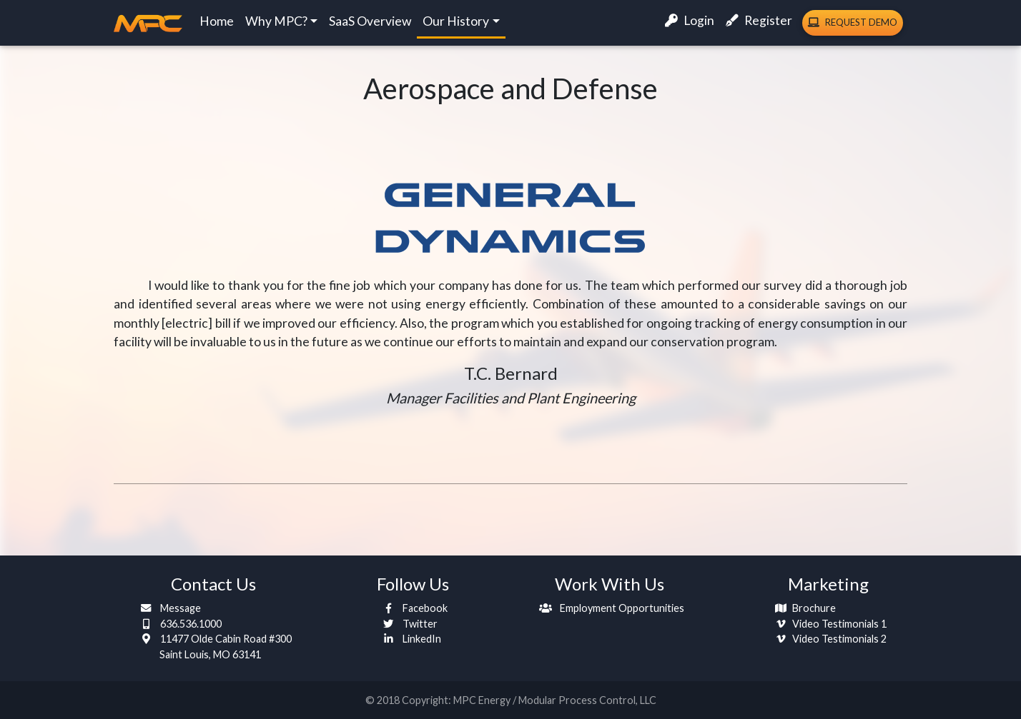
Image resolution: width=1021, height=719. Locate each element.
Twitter (407, 624)
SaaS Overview (370, 23)
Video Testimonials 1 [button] (828, 624)
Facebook (412, 608)
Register (759, 23)
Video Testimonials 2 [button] (828, 639)
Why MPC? (276, 23)
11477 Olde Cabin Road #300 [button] (213, 646)
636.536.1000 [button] (178, 624)
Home (216, 23)
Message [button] (167, 608)
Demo (852, 25)
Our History (456, 23)
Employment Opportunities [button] (609, 608)
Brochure (802, 608)
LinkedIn (409, 639)
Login (689, 23)
